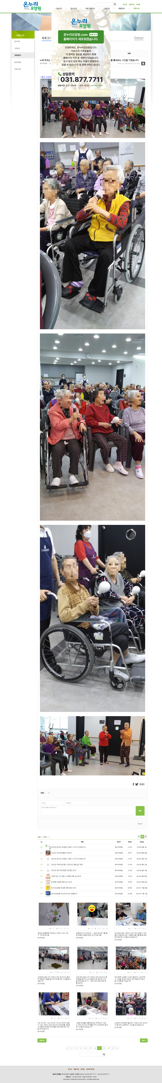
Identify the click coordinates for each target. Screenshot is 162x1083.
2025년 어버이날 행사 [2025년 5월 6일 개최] (67, 864)
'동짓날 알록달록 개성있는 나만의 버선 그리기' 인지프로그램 (52, 934)
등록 (140, 811)
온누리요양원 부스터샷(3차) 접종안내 (64, 894)
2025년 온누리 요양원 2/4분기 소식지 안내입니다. (68, 847)
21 (72, 1048)
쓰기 (49, 793)
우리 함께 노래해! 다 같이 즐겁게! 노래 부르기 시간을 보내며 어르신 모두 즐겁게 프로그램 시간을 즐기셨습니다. (130, 979)
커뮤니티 (136, 8)
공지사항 (17, 41)
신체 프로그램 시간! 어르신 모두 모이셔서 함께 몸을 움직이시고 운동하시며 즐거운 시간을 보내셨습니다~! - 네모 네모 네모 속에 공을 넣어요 (91, 980)
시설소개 (58, 8)
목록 (129, 53)
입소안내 (73, 8)
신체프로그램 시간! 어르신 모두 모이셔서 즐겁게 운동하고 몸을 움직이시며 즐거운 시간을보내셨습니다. (53, 979)
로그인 (125, 4)
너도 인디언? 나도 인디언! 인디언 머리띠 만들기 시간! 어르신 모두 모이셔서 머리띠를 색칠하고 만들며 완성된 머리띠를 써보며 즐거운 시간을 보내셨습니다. (53, 1026)
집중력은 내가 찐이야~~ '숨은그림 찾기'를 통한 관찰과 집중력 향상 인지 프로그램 (91, 934)
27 (99, 1048)
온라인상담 (17, 62)
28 (104, 1048)
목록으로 (140, 824)
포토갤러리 (17, 55)
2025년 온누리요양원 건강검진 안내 (63, 870)
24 (85, 1048)
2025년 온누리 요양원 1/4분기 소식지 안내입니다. (68, 859)
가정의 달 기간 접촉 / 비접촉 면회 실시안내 (66, 876)
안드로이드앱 (90, 1069)
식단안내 (17, 48)
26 (95, 1048)
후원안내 (121, 8)
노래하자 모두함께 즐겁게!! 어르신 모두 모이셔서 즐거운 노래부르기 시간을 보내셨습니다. (131, 1024)
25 (90, 1048)
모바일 (138, 4)
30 (113, 1048)
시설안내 (106, 8)
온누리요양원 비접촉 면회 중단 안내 (63, 888)
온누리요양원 (43, 63)
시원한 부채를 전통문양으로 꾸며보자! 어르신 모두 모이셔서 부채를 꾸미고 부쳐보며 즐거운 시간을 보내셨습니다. (92, 1025)
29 (108, 1048)
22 (76, 1048)
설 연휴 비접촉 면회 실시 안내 (61, 882)
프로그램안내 (90, 8)
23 (81, 1048)
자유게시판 (17, 69)
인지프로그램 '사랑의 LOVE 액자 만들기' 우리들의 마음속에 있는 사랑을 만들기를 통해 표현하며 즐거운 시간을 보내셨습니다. (130, 935)
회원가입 (131, 4)
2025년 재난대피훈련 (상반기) (61, 853)
